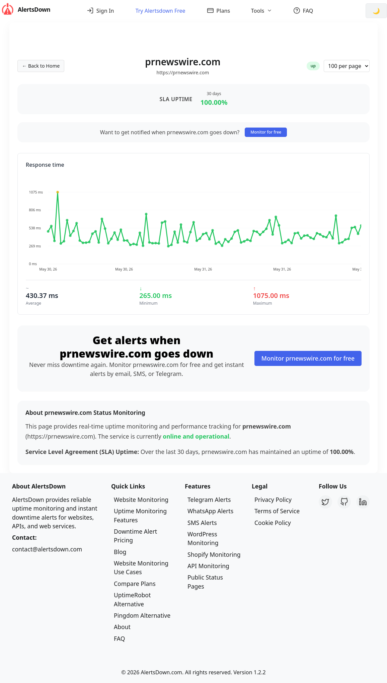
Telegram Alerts (209, 500)
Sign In (100, 10)
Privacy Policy (273, 500)
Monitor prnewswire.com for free (308, 358)
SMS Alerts (202, 523)
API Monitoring (208, 566)
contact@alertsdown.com (47, 549)
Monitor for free (265, 132)
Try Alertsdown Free (160, 10)
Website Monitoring (141, 500)
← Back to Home (41, 66)
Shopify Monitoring (214, 554)
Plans (218, 10)
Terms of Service (277, 511)
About (122, 627)
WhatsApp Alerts (210, 511)
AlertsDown (25, 9)
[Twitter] (325, 502)
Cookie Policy (272, 523)
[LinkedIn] (363, 502)
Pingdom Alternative (142, 615)
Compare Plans (135, 584)
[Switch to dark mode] (376, 10)
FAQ (303, 10)
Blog (120, 552)
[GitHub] (344, 502)
